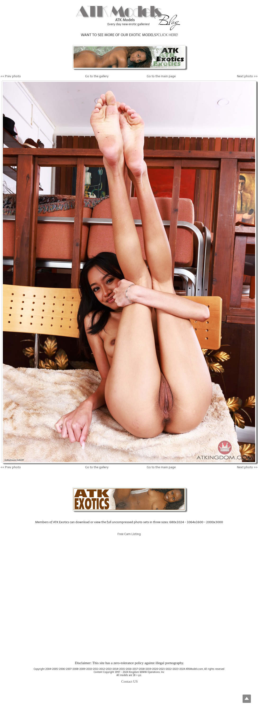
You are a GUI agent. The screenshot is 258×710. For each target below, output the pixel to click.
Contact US (129, 681)
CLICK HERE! (168, 35)
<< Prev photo (10, 76)
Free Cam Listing (129, 534)
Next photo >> (247, 76)
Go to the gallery (97, 76)
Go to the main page (161, 76)
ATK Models (125, 20)
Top (247, 699)
